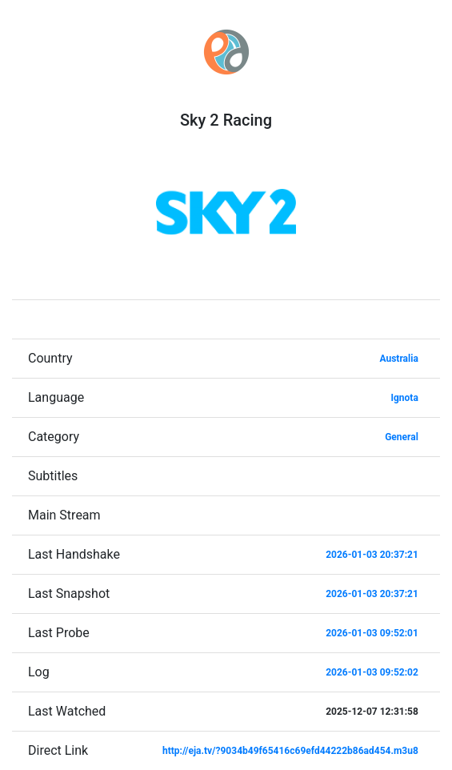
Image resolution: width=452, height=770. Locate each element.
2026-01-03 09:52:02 (372, 672)
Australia (398, 358)
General (401, 437)
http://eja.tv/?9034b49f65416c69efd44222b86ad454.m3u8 (290, 750)
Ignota (404, 397)
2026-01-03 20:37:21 (372, 554)
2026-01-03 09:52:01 (372, 633)
